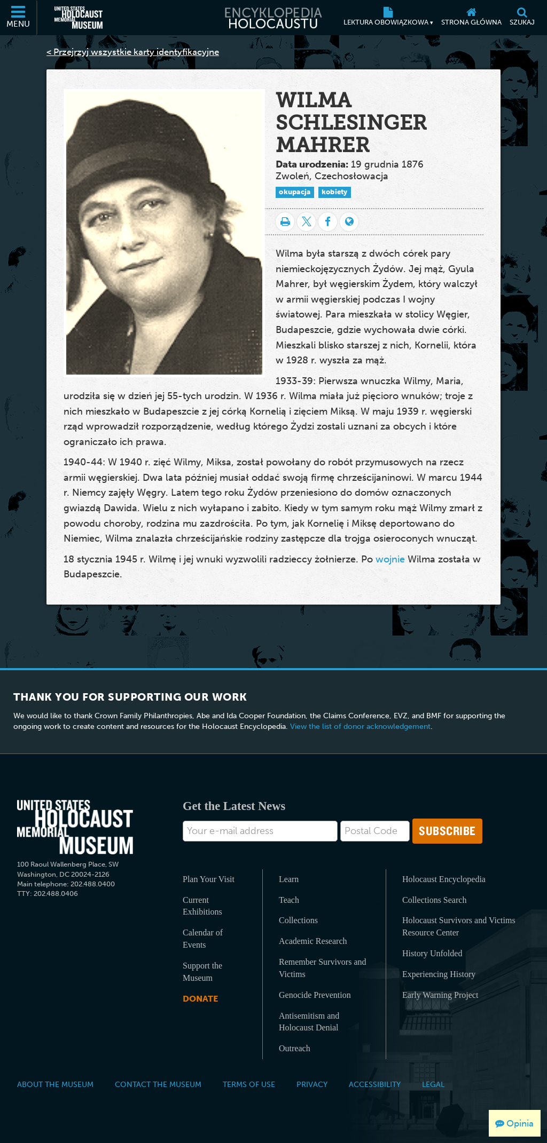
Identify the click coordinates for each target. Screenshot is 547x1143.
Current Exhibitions (202, 906)
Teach (289, 899)
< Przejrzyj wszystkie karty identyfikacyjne (132, 51)
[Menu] (18, 17)
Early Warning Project (440, 994)
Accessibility (375, 1084)
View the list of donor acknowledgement (360, 726)
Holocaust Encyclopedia (444, 879)
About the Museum (55, 1084)
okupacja (294, 192)
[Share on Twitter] (306, 221)
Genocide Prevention (315, 994)
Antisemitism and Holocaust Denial (309, 1022)
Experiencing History (438, 974)
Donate (200, 999)
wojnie (390, 559)
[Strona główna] (471, 17)
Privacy (311, 1084)
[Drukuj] (285, 221)
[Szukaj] (521, 17)
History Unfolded (432, 953)
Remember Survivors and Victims (322, 968)
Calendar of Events (203, 938)
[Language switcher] (349, 221)
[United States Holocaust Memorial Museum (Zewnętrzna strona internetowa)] (78, 17)
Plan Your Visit (209, 879)
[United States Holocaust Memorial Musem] (75, 827)
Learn (289, 879)
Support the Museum (202, 971)
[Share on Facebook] (327, 221)
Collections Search (434, 899)
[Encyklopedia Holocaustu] (273, 17)
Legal (433, 1084)
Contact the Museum (158, 1084)
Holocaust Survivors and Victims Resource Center (458, 926)
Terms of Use (249, 1084)
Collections (298, 920)
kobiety (335, 192)
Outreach (294, 1048)
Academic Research (313, 941)
